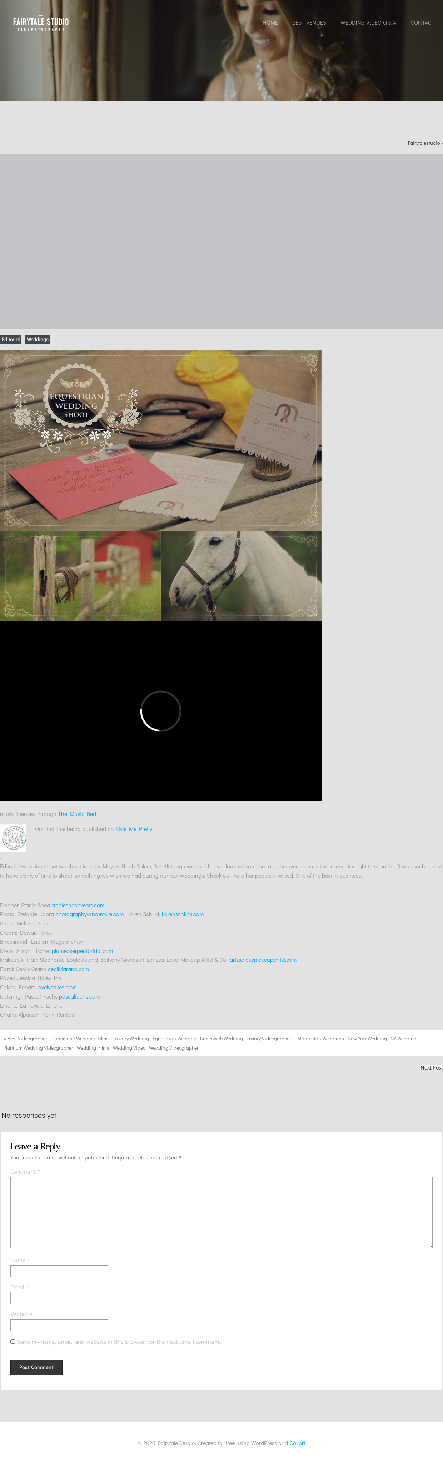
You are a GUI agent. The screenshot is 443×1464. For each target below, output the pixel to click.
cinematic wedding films (81, 1038)
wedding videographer (174, 1047)
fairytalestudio (424, 142)
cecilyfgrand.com (68, 969)
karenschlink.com (183, 914)
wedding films (93, 1047)
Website (21, 1314)
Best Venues (309, 22)
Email (19, 1287)
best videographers (29, 1038)
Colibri (297, 1443)
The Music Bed (77, 813)
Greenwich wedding (221, 1038)
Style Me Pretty (76, 839)
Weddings (38, 339)
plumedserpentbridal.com (82, 950)
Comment (25, 1172)
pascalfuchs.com (79, 996)
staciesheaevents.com (77, 905)
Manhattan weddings (320, 1038)
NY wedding (403, 1038)
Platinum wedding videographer (38, 1047)
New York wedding (367, 1038)
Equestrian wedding (174, 1038)
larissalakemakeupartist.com (263, 959)
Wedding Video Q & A (368, 22)
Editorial (11, 339)
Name (20, 1260)
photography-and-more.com (89, 914)
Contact (422, 22)
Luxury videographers (270, 1038)
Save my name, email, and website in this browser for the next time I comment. (119, 1342)
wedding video (129, 1047)
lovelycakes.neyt (56, 987)
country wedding (130, 1038)
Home (270, 22)
